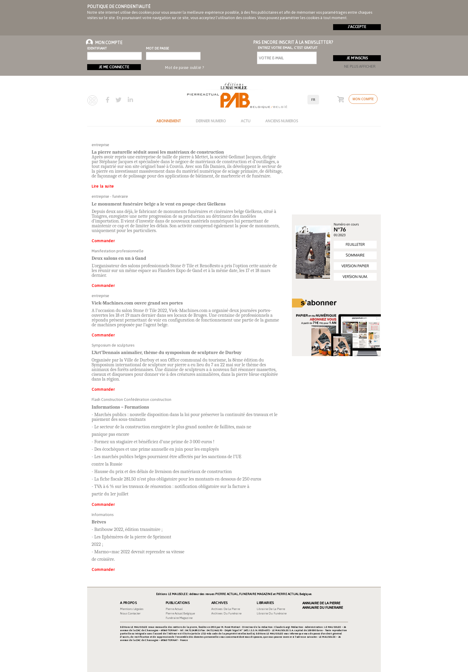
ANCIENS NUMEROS (281, 120)
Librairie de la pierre (271, 609)
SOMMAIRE (355, 255)
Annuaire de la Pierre (321, 603)
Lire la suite (103, 186)
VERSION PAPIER (355, 266)
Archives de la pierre (225, 609)
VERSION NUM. (355, 276)
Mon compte (363, 99)
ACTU (245, 120)
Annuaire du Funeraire (322, 607)
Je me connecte (114, 67)
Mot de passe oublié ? (184, 67)
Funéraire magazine (179, 618)
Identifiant (97, 48)
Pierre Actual (174, 609)
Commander (103, 241)
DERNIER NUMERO (211, 120)
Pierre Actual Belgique (180, 613)
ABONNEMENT (168, 120)
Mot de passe (157, 48)
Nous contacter (130, 613)
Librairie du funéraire (272, 613)
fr (313, 99)
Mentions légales (132, 609)
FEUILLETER (355, 244)
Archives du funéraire (226, 613)
